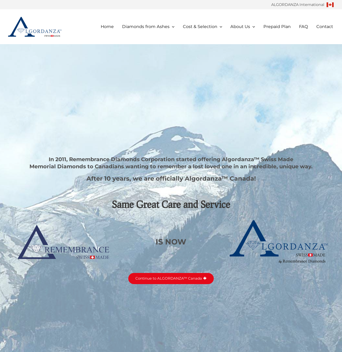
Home (107, 26)
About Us (242, 27)
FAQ (303, 26)
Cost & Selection (202, 27)
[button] (172, 27)
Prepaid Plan (277, 26)
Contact (324, 26)
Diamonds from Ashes (148, 27)
